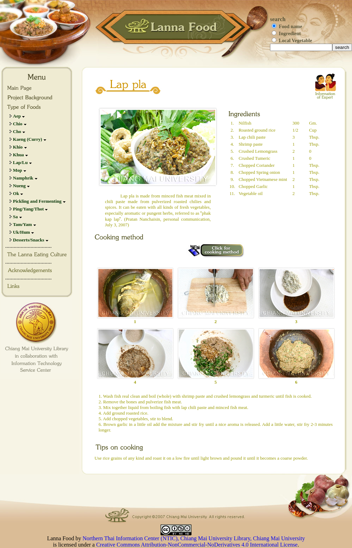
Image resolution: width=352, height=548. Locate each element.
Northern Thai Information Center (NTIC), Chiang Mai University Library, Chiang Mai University (194, 538)
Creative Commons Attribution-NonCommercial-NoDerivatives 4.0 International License (196, 545)
